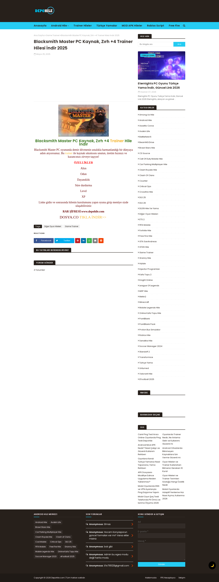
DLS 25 (142, 197)
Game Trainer (52, 35)
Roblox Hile (145, 335)
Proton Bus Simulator (149, 329)
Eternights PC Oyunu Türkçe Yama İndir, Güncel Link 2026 (159, 85)
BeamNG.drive (146, 142)
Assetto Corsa (146, 125)
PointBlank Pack (147, 324)
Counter (143, 180)
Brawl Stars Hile (147, 147)
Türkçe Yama (146, 362)
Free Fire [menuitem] (174, 25)
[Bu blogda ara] (155, 44)
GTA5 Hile (144, 246)
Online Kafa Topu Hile (150, 313)
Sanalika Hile (145, 340)
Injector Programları (149, 269)
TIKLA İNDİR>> (93, 217)
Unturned (144, 368)
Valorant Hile (145, 373)
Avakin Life (144, 131)
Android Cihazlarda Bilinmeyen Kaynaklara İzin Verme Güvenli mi (172, 453)
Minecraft (144, 302)
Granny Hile (145, 258)
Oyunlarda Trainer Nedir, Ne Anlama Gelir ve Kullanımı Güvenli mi (171, 439)
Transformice (146, 357)
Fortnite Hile (145, 230)
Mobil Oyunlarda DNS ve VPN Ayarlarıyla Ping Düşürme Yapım (148, 489)
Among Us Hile (146, 114)
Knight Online (146, 280)
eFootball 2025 (146, 379)
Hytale (142, 263)
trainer (69, 153)
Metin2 (142, 296)
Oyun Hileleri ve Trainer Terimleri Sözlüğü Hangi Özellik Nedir (173, 480)
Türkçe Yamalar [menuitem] (106, 25)
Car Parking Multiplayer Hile (153, 164)
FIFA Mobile (145, 224)
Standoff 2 (144, 351)
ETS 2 (142, 219)
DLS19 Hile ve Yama (149, 208)
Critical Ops (145, 186)
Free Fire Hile (145, 235)
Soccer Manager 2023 (45, 556)
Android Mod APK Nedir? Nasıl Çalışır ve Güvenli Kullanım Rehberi (149, 449)
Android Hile (145, 120)
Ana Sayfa (39, 35)
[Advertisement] (83, 78)
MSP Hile (143, 291)
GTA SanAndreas (148, 241)
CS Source (144, 153)
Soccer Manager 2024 (150, 346)
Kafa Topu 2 (145, 274)
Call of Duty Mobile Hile (151, 158)
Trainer (117, 140)
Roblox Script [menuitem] (155, 25)
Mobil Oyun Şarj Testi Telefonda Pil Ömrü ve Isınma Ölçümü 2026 (149, 499)
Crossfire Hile (146, 191)
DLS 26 (142, 202)
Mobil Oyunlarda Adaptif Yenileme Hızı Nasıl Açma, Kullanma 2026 (173, 494)
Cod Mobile (40, 541)
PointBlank (144, 318)
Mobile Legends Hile (149, 307)
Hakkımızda (151, 577)
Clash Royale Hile (148, 169)
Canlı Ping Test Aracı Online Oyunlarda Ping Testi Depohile (149, 437)
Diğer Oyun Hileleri (52, 226)
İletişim (182, 577)
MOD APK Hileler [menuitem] (132, 25)
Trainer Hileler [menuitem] (83, 25)
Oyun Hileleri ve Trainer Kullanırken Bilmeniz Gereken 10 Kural (172, 466)
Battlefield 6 (145, 136)
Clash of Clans (146, 175)
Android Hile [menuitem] (59, 25)
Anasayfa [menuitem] (40, 25)
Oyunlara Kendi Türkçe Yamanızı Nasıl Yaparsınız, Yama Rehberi (149, 463)
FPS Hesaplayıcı (167, 577)
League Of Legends (149, 285)
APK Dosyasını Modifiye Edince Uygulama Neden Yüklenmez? (147, 477)
